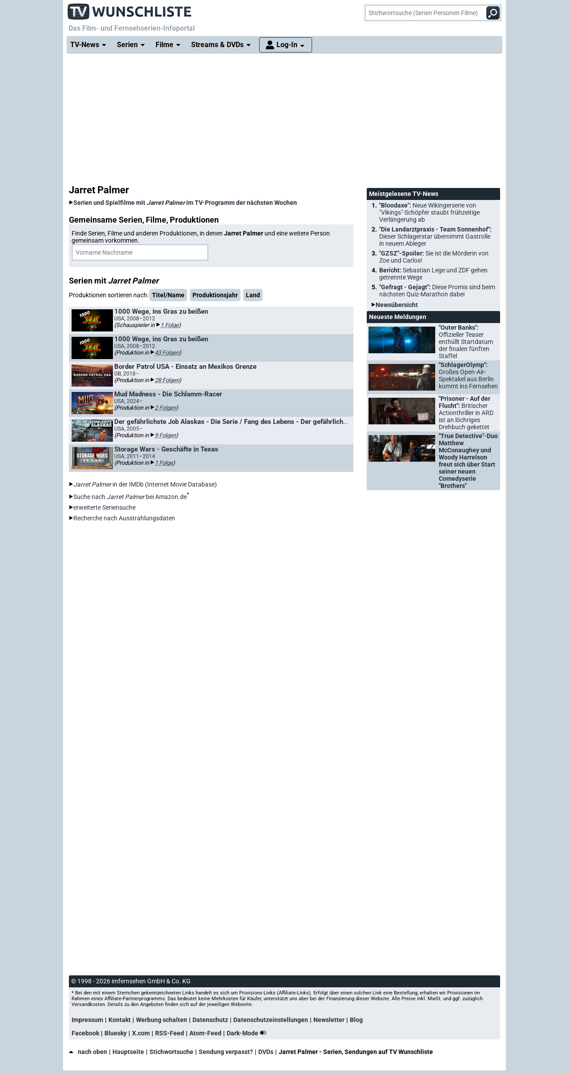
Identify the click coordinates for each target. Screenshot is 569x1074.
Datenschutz (210, 1019)
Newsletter (329, 1019)
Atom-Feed (205, 1033)
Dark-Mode (248, 1033)
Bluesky (115, 1033)
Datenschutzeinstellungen (270, 1019)
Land (253, 295)
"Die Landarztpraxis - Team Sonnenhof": (435, 236)
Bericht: (433, 274)
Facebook (85, 1033)
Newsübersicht (397, 304)
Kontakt (119, 1019)
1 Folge (169, 325)
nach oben (88, 1051)
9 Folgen (165, 435)
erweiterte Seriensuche (104, 507)
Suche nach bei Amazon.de (130, 496)
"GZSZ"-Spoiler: (434, 257)
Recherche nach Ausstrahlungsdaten (124, 518)
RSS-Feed (169, 1033)
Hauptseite (128, 1051)
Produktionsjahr (215, 295)
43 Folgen (167, 352)
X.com (141, 1033)
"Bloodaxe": (429, 212)
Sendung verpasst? (226, 1051)
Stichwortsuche (171, 1051)
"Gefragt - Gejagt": (437, 290)
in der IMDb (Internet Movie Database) (145, 484)
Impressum (87, 1019)
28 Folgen (167, 380)
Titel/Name (168, 295)
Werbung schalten (161, 1019)
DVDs (265, 1051)
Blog (356, 1019)
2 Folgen (165, 407)
